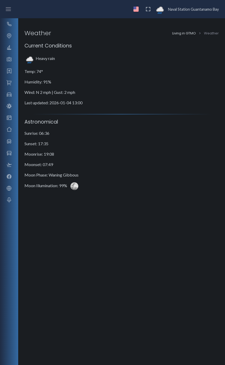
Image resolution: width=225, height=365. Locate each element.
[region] (9, 179)
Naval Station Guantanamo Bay (193, 9)
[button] (9, 24)
